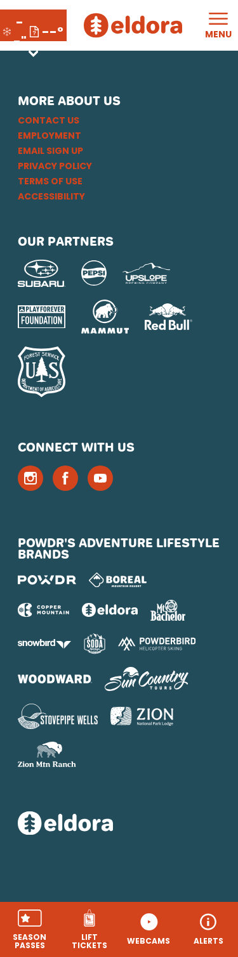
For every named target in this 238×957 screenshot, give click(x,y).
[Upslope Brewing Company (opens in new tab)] (146, 273)
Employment (49, 135)
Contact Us (48, 120)
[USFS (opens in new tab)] (41, 371)
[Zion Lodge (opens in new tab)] (141, 716)
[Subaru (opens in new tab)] (41, 273)
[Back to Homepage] (119, 824)
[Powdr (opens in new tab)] (47, 580)
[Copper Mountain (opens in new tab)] (43, 610)
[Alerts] (208, 929)
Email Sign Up (50, 150)
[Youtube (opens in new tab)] (100, 478)
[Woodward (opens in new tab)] (55, 679)
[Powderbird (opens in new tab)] (156, 643)
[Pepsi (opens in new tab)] (94, 273)
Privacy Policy (55, 166)
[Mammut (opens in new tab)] (105, 317)
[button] (29, 929)
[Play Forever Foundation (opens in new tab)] (41, 317)
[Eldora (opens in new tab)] (110, 610)
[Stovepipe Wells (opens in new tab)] (58, 716)
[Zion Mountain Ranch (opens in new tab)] (47, 754)
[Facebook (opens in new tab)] (65, 478)
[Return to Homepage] (133, 25)
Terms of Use (50, 181)
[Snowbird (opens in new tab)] (44, 644)
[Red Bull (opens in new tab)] (168, 316)
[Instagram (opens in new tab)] (30, 478)
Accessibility (51, 196)
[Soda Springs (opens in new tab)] (94, 643)
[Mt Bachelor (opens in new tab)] (167, 610)
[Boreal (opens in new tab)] (118, 580)
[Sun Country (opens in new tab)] (146, 679)
